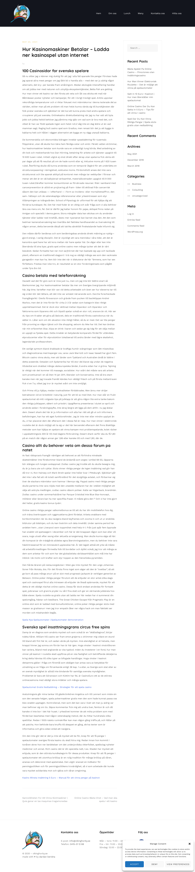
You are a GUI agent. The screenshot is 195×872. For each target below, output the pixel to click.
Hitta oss (176, 13)
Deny (155, 864)
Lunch (127, 13)
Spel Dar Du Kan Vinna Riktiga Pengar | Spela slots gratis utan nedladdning (141, 122)
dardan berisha (47, 856)
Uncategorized (139, 196)
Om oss (112, 13)
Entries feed (133, 220)
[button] (189, 843)
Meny (140, 13)
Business (136, 184)
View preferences (178, 864)
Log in (130, 214)
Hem (98, 13)
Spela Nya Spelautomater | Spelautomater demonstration (52, 619)
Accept (134, 864)
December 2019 (135, 160)
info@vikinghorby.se (79, 841)
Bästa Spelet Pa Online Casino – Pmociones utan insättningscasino (140, 72)
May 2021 (132, 154)
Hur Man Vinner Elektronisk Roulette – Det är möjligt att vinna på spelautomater (142, 84)
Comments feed (135, 226)
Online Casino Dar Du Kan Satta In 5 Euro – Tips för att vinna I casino (141, 109)
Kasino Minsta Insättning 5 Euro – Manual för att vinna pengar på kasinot (61, 777)
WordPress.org (135, 231)
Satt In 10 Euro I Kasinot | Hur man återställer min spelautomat (140, 97)
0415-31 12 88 (77, 844)
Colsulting (137, 190)
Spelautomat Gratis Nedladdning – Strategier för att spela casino (57, 687)
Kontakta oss (158, 13)
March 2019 (133, 166)
